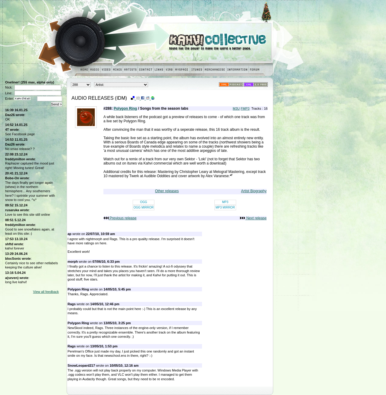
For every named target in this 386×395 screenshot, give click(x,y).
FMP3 (245, 108)
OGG (143, 202)
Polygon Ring (125, 108)
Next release (253, 218)
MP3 (225, 202)
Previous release (120, 218)
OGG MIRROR (144, 207)
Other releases (167, 191)
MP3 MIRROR (225, 207)
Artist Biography (254, 191)
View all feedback (46, 291)
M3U (236, 108)
